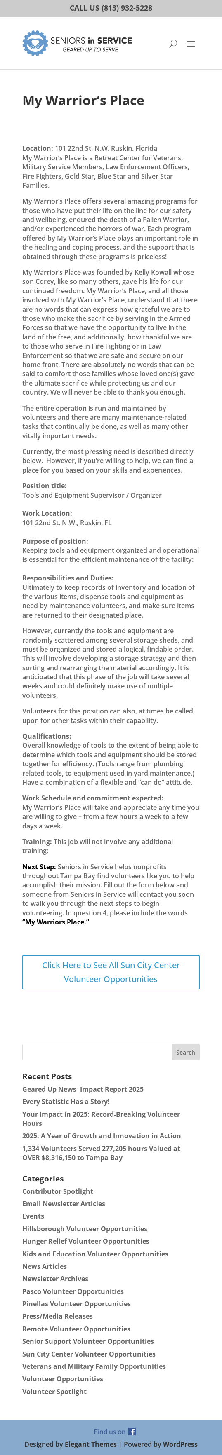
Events (33, 1216)
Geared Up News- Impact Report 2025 (83, 1089)
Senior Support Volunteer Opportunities (88, 1341)
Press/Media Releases (57, 1316)
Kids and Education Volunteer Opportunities (95, 1254)
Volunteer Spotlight (54, 1391)
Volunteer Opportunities (62, 1378)
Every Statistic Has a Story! (66, 1101)
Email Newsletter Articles (63, 1203)
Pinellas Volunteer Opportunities (76, 1303)
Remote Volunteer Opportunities (76, 1328)
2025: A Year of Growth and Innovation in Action (101, 1135)
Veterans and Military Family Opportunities (94, 1366)
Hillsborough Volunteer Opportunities (84, 1228)
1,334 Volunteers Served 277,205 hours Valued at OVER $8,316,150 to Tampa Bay (101, 1153)
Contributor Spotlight (57, 1191)
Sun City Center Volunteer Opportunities (89, 1354)
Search (185, 1052)
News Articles (44, 1266)
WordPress (180, 1444)
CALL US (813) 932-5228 (111, 8)
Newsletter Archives (55, 1278)
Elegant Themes (91, 1444)
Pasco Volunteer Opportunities (73, 1291)
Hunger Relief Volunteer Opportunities (85, 1241)
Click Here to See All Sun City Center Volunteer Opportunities (111, 972)
